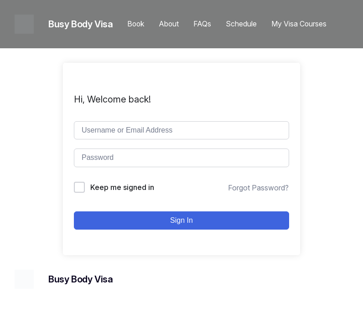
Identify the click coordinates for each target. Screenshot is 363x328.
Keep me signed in (122, 187)
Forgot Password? (258, 187)
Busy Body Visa (80, 24)
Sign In (181, 220)
